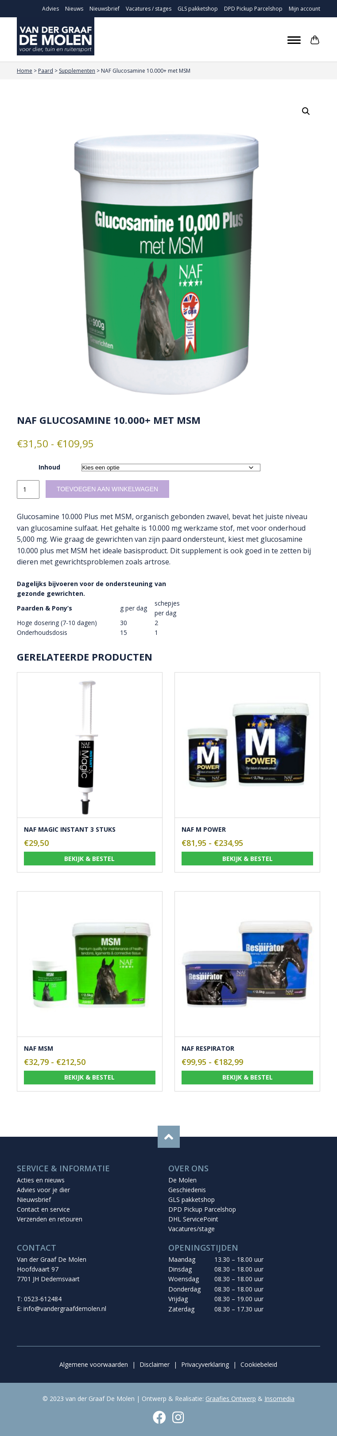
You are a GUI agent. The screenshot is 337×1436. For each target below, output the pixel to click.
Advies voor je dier (43, 1190)
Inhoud (49, 467)
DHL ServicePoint (193, 1219)
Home (24, 70)
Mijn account (304, 8)
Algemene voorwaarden (93, 1364)
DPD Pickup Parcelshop (253, 8)
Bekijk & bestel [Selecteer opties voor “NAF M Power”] (247, 858)
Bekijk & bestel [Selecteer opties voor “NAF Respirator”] (247, 1077)
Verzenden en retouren (49, 1219)
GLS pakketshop (198, 8)
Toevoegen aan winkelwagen (107, 489)
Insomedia (279, 1398)
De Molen (182, 1180)
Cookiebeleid (258, 1364)
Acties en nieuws (41, 1180)
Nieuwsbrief (104, 8)
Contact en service (43, 1209)
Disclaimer (154, 1364)
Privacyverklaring (205, 1364)
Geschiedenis (187, 1190)
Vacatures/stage (191, 1229)
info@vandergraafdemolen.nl (64, 1308)
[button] (306, 111)
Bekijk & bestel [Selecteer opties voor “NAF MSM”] (89, 1077)
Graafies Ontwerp (230, 1398)
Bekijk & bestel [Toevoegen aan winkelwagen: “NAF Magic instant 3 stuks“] (89, 858)
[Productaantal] (28, 489)
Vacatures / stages (148, 8)
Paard (45, 70)
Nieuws (74, 8)
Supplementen (77, 70)
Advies (50, 8)
